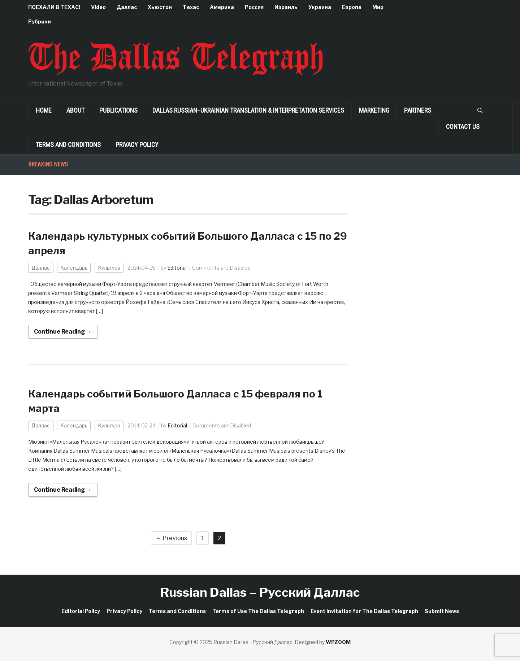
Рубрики (39, 21)
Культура (109, 268)
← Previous (171, 538)
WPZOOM (338, 642)
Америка (222, 7)
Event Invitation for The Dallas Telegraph (364, 611)
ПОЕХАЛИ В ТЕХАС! (54, 7)
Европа (351, 7)
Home (44, 110)
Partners (417, 110)
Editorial (177, 268)
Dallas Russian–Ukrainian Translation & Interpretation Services (248, 110)
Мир (378, 7)
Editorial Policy (80, 611)
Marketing (374, 110)
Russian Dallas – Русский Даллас (260, 592)
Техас (191, 7)
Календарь (73, 268)
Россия (254, 7)
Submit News (442, 611)
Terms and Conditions (68, 144)
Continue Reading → (63, 331)
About (75, 110)
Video (98, 7)
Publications (118, 110)
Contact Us (463, 126)
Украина (319, 7)
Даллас (127, 7)
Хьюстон (160, 7)
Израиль (286, 7)
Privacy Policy (137, 144)
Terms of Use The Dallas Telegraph (258, 611)
